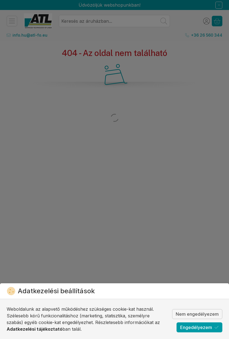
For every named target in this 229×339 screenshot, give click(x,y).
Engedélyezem (199, 327)
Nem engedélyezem (197, 314)
